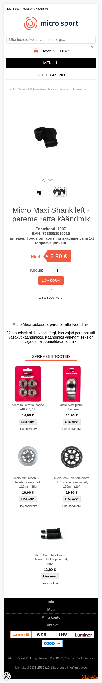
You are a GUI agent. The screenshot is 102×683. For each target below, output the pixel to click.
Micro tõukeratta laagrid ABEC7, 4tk (28, 407)
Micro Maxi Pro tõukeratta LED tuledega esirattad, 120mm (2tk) (71, 482)
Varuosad (23, 89)
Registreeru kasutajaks (35, 8)
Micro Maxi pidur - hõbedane (72, 407)
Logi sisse (13, 8)
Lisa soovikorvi (51, 297)
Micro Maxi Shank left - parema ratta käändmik (60, 89)
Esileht (10, 89)
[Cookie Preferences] (6, 676)
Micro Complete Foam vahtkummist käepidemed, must (50, 559)
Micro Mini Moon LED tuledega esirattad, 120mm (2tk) (28, 482)
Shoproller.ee (90, 677)
